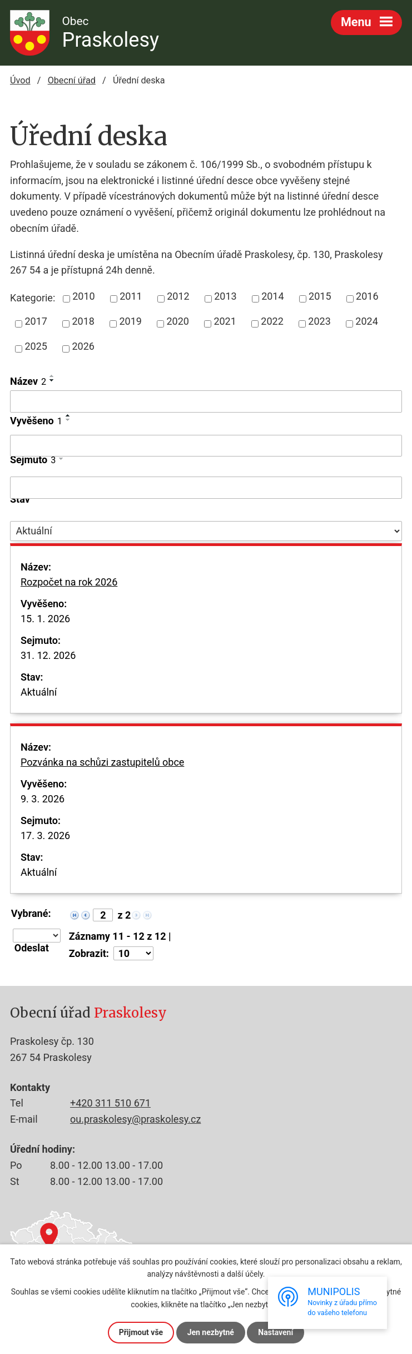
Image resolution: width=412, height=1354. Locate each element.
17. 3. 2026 (45, 835)
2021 (225, 321)
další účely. (246, 1273)
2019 (130, 321)
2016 (367, 296)
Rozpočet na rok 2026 (69, 589)
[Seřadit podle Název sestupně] (52, 380)
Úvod (20, 80)
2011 (131, 296)
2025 (36, 346)
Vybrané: (31, 914)
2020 (177, 321)
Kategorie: (32, 298)
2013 (225, 296)
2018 (83, 321)
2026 (83, 346)
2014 (272, 296)
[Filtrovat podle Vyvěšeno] (206, 446)
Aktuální (39, 692)
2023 (319, 321)
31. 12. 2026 (48, 655)
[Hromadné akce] (37, 936)
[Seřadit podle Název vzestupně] (52, 376)
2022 (272, 321)
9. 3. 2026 (42, 799)
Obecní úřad (72, 80)
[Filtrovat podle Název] (206, 401)
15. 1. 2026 (45, 618)
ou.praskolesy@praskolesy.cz (135, 1119)
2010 (83, 296)
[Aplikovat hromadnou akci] (35, 948)
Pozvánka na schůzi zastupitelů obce (102, 769)
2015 (320, 296)
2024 (366, 321)
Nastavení (275, 1332)
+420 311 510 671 (110, 1103)
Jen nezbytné (210, 1332)
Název (28, 381)
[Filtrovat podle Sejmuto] (206, 488)
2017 (36, 321)
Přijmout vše (141, 1332)
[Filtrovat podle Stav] (206, 531)
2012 (178, 296)
